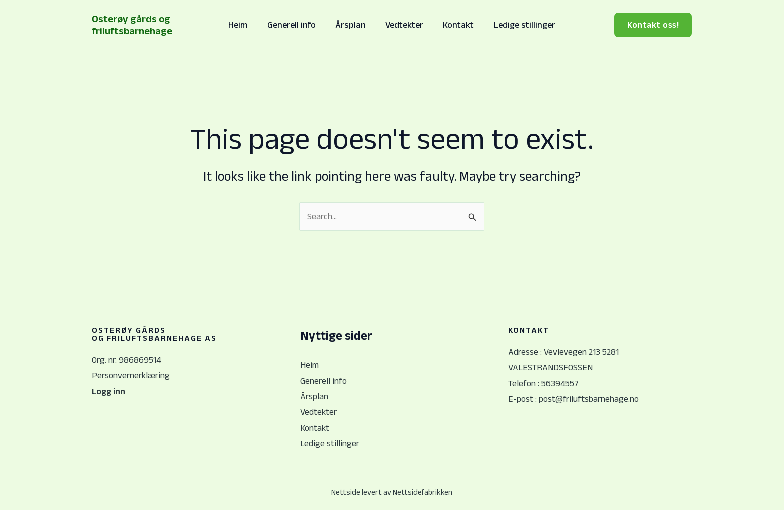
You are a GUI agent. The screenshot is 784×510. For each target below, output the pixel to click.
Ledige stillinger (521, 25)
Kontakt (456, 25)
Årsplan (351, 25)
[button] (653, 25)
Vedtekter (404, 25)
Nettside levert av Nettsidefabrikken (392, 492)
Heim (242, 25)
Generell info (294, 25)
